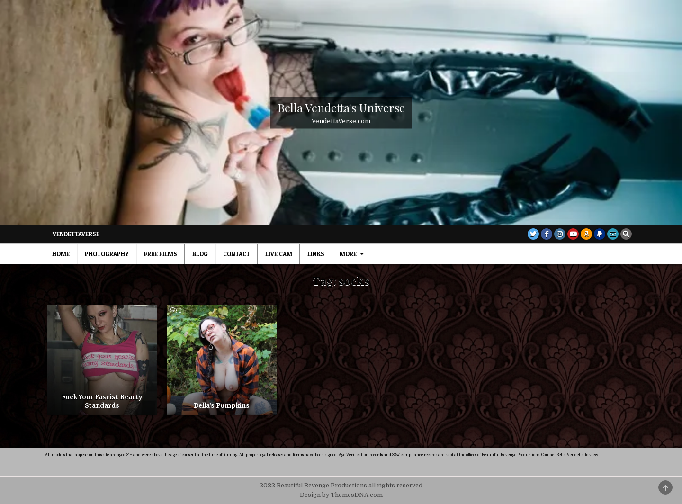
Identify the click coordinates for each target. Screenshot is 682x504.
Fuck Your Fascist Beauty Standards (102, 401)
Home (61, 254)
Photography (107, 254)
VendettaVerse (76, 234)
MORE (348, 254)
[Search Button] (626, 234)
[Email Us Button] (613, 234)
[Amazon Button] (586, 234)
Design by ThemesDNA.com (341, 495)
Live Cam (278, 254)
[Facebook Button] (546, 234)
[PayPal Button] (599, 234)
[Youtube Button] (573, 234)
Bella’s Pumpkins (222, 406)
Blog (200, 254)
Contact (236, 254)
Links (315, 254)
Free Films (160, 254)
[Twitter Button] (533, 234)
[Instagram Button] (559, 234)
